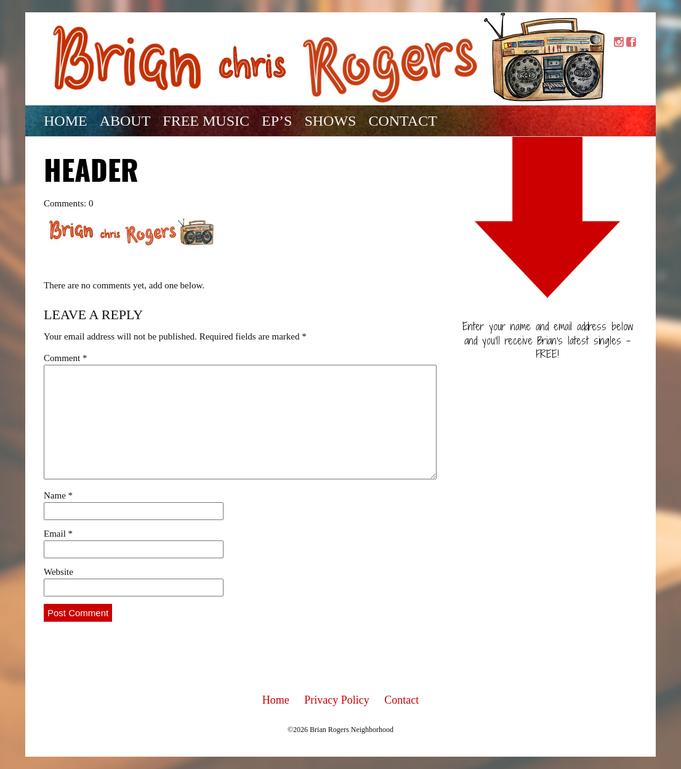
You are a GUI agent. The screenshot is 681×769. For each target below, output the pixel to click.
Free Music (206, 121)
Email (58, 534)
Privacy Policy (336, 700)
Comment (65, 358)
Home (65, 121)
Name (58, 495)
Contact (402, 121)
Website (58, 572)
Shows (330, 121)
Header (91, 173)
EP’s (277, 121)
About (125, 121)
